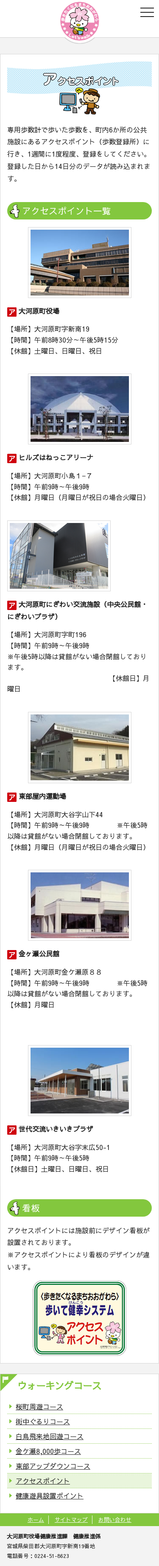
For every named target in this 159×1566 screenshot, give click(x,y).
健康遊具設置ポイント (50, 1495)
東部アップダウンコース (53, 1465)
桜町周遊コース (39, 1406)
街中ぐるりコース (43, 1421)
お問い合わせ (114, 1519)
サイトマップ (71, 1519)
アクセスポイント (43, 1480)
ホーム (36, 1519)
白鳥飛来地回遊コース (50, 1436)
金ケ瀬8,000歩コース (48, 1451)
